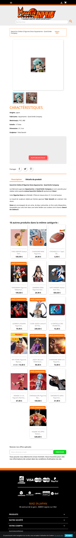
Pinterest (31, 169)
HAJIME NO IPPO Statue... (38, 433)
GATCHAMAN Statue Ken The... (57, 288)
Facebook (15, 3)
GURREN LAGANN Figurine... (19, 324)
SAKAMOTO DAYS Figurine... (57, 397)
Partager (19, 169)
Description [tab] (16, 179)
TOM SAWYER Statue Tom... (19, 252)
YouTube (22, 3)
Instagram (26, 3)
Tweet (25, 169)
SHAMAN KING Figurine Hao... (38, 288)
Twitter (19, 3)
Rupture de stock (38, 158)
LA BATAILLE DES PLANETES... (57, 324)
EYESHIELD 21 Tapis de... (57, 252)
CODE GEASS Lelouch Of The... (38, 324)
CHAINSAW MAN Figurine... (38, 252)
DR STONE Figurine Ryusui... (19, 361)
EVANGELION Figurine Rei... (38, 397)
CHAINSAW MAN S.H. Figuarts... (57, 361)
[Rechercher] (41, 22)
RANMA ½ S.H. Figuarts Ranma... (19, 397)
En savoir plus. (59, 535)
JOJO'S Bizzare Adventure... (38, 361)
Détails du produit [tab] (34, 179)
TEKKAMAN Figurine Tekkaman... (19, 288)
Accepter (68, 535)
